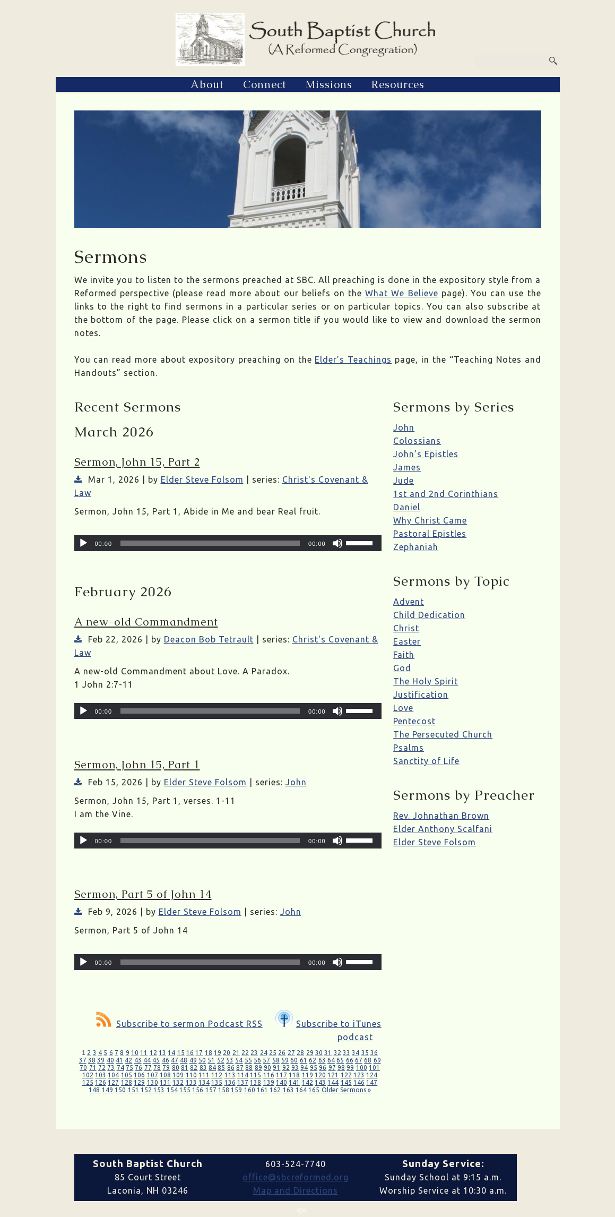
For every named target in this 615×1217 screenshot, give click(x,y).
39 (101, 1060)
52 (220, 1060)
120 (320, 1075)
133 (191, 1082)
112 (216, 1075)
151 (133, 1089)
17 (199, 1052)
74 (120, 1067)
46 (165, 1060)
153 (158, 1089)
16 (190, 1052)
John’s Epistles (425, 454)
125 (87, 1082)
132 (178, 1082)
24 (263, 1052)
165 (313, 1089)
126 (100, 1082)
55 (248, 1060)
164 (301, 1089)
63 (322, 1060)
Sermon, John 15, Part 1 (137, 765)
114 (242, 1075)
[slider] (210, 543)
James (407, 467)
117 (281, 1075)
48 (183, 1060)
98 (341, 1067)
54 (238, 1060)
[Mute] (337, 543)
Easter (407, 641)
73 (111, 1067)
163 (288, 1089)
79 (166, 1067)
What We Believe (401, 293)
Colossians (417, 440)
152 (146, 1089)
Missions (329, 84)
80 (175, 1067)
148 (94, 1089)
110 (191, 1075)
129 (139, 1082)
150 (120, 1089)
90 (267, 1067)
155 (184, 1089)
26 (281, 1052)
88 (249, 1067)
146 (359, 1082)
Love (403, 708)
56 (257, 1060)
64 (331, 1060)
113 (230, 1075)
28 (300, 1052)
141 (294, 1082)
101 (374, 1067)
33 (346, 1052)
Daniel (406, 507)
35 (365, 1052)
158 (223, 1089)
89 (258, 1067)
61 (303, 1060)
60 (294, 1060)
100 (361, 1067)
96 (322, 1067)
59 (285, 1060)
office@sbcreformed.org (295, 1177)
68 (367, 1060)
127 (113, 1082)
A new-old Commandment (146, 622)
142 (307, 1082)
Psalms (408, 747)
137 (242, 1082)
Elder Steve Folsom (202, 479)
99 (350, 1067)
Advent (408, 601)
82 (193, 1067)
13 (162, 1052)
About (207, 84)
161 (262, 1089)
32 (337, 1052)
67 (358, 1060)
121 (333, 1075)
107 (152, 1075)
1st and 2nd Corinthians (445, 494)
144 (333, 1082)
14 (171, 1052)
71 (93, 1067)
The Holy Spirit (425, 681)
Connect (265, 84)
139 (268, 1082)
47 (174, 1060)
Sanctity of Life (426, 761)
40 (110, 1060)
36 (374, 1052)
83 (203, 1067)
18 (208, 1052)
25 (272, 1052)
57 (266, 1060)
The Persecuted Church (442, 734)
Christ (406, 628)
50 (202, 1060)
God (402, 668)
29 (310, 1052)
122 (346, 1075)
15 (181, 1052)
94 (304, 1067)
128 (126, 1082)
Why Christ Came (430, 520)
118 (294, 1075)
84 (212, 1067)
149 (107, 1089)
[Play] (83, 543)
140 (281, 1082)
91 (276, 1067)
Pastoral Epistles (429, 533)
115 (255, 1075)
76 (138, 1067)
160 (249, 1089)
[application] (228, 543)
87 (240, 1067)
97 (332, 1067)
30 (319, 1052)
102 (87, 1075)
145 (346, 1082)
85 (221, 1067)
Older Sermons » (346, 1089)
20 (226, 1052)
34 (355, 1052)
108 (165, 1075)
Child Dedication (429, 615)
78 (157, 1067)
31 (328, 1052)
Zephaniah (415, 547)
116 (268, 1075)
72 (102, 1067)
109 (178, 1075)
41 (119, 1060)
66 (349, 1060)
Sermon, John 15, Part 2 (137, 462)
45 (156, 1060)
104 (113, 1075)
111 (204, 1075)
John (296, 782)
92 (286, 1067)
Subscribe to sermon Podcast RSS (179, 1024)
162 (275, 1089)
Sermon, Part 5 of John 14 (143, 894)
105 (126, 1075)
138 (255, 1082)
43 (138, 1060)
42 (128, 1060)
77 (148, 1067)
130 (152, 1082)
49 (193, 1060)
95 (313, 1067)
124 (371, 1075)
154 (172, 1089)
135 (216, 1082)
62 (312, 1060)
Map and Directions (295, 1190)
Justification (420, 694)
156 (197, 1089)
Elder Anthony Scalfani (442, 829)
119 (307, 1075)
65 (340, 1060)
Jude (403, 480)
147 (371, 1082)
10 (134, 1052)
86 (231, 1067)
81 (184, 1067)
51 (211, 1060)
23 (254, 1052)
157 (210, 1089)
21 (236, 1052)
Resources (398, 84)
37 (82, 1060)
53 (229, 1060)
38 (92, 1060)
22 (245, 1052)
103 (100, 1075)
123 (359, 1075)
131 (165, 1082)
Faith (403, 654)
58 (276, 1060)
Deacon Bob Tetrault (209, 639)
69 (377, 1060)
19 (217, 1052)
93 (295, 1067)
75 (129, 1067)
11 (144, 1052)
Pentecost (414, 721)
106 (139, 1075)
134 (204, 1082)
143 (320, 1082)
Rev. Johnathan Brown (441, 815)
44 (147, 1060)
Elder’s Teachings (353, 359)
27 (291, 1052)
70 (83, 1067)
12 (153, 1052)
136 (230, 1082)
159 (236, 1089)
